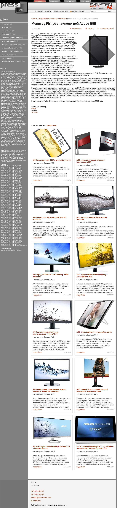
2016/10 (19, 234)
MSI (16, 109)
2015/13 (14, 218)
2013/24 (14, 188)
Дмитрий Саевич (6, 154)
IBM (24, 94)
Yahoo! (17, 139)
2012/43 (14, 178)
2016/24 (8, 238)
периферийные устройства (13, 61)
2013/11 (14, 184)
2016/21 (14, 237)
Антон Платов (18, 151)
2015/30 (19, 224)
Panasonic (10, 116)
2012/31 (14, 174)
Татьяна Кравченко (7, 161)
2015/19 (3, 221)
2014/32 (8, 208)
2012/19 (14, 170)
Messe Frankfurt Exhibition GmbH (10, 104)
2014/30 (19, 207)
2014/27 (3, 207)
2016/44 (3, 246)
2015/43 (3, 230)
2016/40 (3, 244)
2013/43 (8, 196)
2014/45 (14, 213)
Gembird (3, 92)
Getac (13, 92)
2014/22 (19, 204)
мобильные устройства (12, 38)
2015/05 (14, 216)
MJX (23, 106)
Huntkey (3, 144)
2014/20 (8, 204)
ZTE (11, 140)
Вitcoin (3, 141)
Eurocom (3, 87)
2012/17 (3, 170)
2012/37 (3, 177)
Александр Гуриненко (19, 150)
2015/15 (3, 220)
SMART (3, 127)
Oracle (6, 114)
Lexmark (3, 102)
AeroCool (3, 74)
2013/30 (3, 191)
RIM (20, 121)
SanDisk (3, 124)
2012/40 (19, 177)
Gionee (3, 93)
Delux (21, 84)
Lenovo (17, 100)
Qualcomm (4, 121)
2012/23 (14, 171)
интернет (7, 27)
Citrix (6, 82)
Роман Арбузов (13, 158)
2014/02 (3, 198)
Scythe (10, 124)
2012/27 (14, 173)
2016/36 (3, 243)
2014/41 (14, 211)
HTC (16, 94)
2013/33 (19, 191)
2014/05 (19, 198)
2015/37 (14, 227)
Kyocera (19, 99)
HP (14, 94)
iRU (10, 97)
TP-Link (16, 131)
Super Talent (11, 129)
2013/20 (19, 187)
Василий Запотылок (7, 153)
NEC (2, 110)
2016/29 (8, 240)
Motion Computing (6, 107)
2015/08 (8, 217)
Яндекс (8, 143)
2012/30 (8, 174)
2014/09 (19, 200)
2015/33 (14, 226)
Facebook (13, 87)
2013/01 (3, 181)
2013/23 (8, 188)
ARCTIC (8, 77)
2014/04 (14, 198)
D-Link (3, 84)
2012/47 (14, 180)
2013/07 (14, 183)
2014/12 (14, 201)
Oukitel (18, 114)
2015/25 (14, 223)
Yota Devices (23, 139)
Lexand (22, 100)
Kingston (10, 99)
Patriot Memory (17, 116)
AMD (7, 76)
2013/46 (3, 197)
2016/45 (8, 246)
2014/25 (14, 206)
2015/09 (14, 217)
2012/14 (8, 168)
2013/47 (8, 197)
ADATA (11, 73)
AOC (16, 76)
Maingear (19, 103)
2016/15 (3, 237)
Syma (20, 129)
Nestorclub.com (61, 505)
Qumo (9, 121)
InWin (14, 96)
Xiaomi (7, 139)
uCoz (10, 133)
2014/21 (14, 204)
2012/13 (3, 168)
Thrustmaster (5, 131)
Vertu (8, 134)
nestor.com (40, 1)
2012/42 (8, 178)
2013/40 (14, 194)
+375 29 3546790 (37, 494)
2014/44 (8, 213)
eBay (10, 86)
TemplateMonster (12, 130)
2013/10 (8, 184)
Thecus (23, 130)
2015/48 (8, 231)
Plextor (19, 117)
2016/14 (19, 236)
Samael (7, 150)
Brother (15, 80)
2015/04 (8, 216)
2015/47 (3, 231)
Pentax (24, 116)
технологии (8, 58)
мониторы (63, 18)
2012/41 (3, 178)
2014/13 (19, 201)
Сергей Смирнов (21, 160)
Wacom (6, 136)
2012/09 (3, 167)
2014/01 (19, 197)
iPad (24, 96)
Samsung (23, 123)
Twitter (3, 133)
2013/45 (19, 196)
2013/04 (19, 181)
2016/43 (19, 244)
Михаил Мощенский (15, 157)
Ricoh (16, 121)
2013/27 (8, 190)
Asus (20, 77)
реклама (19, 250)
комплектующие (10, 41)
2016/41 (8, 244)
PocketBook (4, 119)
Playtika (3, 143)
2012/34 (8, 176)
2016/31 (19, 240)
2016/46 (14, 246)
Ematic (18, 86)
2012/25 (3, 173)
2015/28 (8, 224)
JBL (20, 97)
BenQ (16, 79)
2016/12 (8, 236)
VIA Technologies (15, 134)
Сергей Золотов (10, 160)
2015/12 (8, 218)
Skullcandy (12, 126)
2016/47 (19, 246)
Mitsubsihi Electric (16, 106)
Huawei (20, 94)
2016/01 (14, 231)
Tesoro (9, 146)
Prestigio (3, 120)
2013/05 (3, 183)
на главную (39, 11)
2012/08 (19, 166)
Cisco (2, 82)
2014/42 (19, 211)
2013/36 (14, 193)
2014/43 (3, 213)
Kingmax (13, 144)
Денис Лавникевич (20, 153)
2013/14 (8, 186)
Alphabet (22, 74)
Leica (13, 100)
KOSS (14, 99)
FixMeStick (19, 87)
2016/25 (14, 238)
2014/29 (14, 207)
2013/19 (14, 187)
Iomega (18, 96)
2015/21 (14, 221)
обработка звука (9, 55)
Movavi (3, 109)
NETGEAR (4, 146)
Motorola (14, 107)
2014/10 (3, 201)
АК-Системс (21, 140)
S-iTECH (18, 123)
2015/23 (3, 223)
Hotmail (10, 94)
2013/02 (8, 181)
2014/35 (3, 210)
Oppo (2, 114)
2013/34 (3, 193)
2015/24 (8, 223)
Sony (7, 127)
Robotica (3, 123)
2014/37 (14, 210)
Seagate (15, 124)
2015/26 (19, 223)
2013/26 (3, 190)
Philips (3, 117)
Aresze (18, 143)
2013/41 (19, 194)
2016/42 (14, 244)
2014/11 (8, 201)
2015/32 (8, 226)
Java (17, 97)
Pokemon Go (11, 119)
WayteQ (11, 136)
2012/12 (19, 167)
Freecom (15, 89)
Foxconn (10, 89)
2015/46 (19, 230)
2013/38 (3, 194)
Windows (13, 137)
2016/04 (8, 233)
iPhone (3, 97)
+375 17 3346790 (37, 491)
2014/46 (19, 213)
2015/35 (3, 227)
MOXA (8, 109)
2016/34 (14, 241)
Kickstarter (4, 99)
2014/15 (8, 203)
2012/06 (8, 166)
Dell (18, 84)
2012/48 (19, 180)
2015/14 (19, 218)
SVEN (17, 129)
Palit (5, 116)
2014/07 (8, 200)
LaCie (23, 99)
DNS (7, 86)
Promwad (18, 120)
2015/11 (3, 218)
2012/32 (19, 174)
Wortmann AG (21, 137)
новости (48, 11)
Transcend (22, 131)
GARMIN (8, 90)
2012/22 (8, 171)
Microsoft (8, 106)
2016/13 (14, 236)
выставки (4, 250)
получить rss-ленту (77, 11)
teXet (18, 130)
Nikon (11, 110)
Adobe (15, 73)
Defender (13, 84)
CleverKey (11, 82)
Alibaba (17, 74)
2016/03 (3, 233)
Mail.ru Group (12, 103)
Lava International (6, 100)
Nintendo (16, 110)
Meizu (24, 103)
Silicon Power (4, 126)
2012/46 (8, 180)
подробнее (37, 180)
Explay (8, 87)
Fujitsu (3, 90)
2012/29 (3, 174)
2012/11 (14, 167)
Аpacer (15, 140)
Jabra (13, 97)
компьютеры (8, 34)
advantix (19, 73)
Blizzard (10, 80)
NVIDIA (12, 112)
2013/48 (14, 197)
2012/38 (8, 177)
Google (12, 93)
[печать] (89, 28)
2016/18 (8, 237)
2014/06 (3, 200)
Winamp (8, 137)
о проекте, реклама (61, 11)
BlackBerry (4, 80)
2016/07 (3, 234)
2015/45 (14, 230)
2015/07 (3, 217)
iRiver (7, 97)
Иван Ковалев (16, 154)
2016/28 (3, 240)
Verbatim (3, 134)
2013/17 (3, 187)
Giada (17, 92)
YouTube (3, 140)
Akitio (8, 74)
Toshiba (11, 131)
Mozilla (12, 109)
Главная (34, 18)
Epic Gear (23, 143)
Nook (8, 112)
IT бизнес (7, 24)
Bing (19, 79)
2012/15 (14, 168)
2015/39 (3, 228)
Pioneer (8, 117)
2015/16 (8, 220)
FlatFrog (3, 89)
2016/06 (19, 233)
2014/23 (3, 206)
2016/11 (3, 236)
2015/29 (14, 224)
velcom (21, 133)
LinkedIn (11, 102)
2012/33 (3, 176)
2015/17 (14, 220)
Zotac (8, 140)
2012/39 (14, 177)
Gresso (24, 93)
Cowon (19, 83)
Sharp (19, 124)
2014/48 (8, 214)
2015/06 (19, 216)
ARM (12, 77)
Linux (15, 102)
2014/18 (19, 203)
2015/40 (8, 228)
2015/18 (19, 220)
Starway (19, 127)
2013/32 (14, 191)
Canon (19, 80)
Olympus (7, 113)
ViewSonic (23, 134)
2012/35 (14, 176)
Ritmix (23, 121)
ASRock (16, 77)
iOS (22, 96)
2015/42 (19, 228)
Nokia (21, 110)
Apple (19, 76)
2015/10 (19, 217)
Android (12, 76)
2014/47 (3, 214)
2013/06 (8, 183)
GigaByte (21, 92)
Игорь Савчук (9, 156)
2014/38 (19, 210)
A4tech (3, 73)
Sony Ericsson (12, 127)
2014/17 (14, 203)
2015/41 (14, 228)
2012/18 (8, 170)
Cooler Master (9, 83)
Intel (11, 96)
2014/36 (8, 210)
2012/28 (19, 173)
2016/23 (3, 238)
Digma (3, 86)
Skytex (21, 126)
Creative (23, 83)
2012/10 (8, 167)
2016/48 (24, 246)
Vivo (2, 136)
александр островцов (7, 151)
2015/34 (19, 226)
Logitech (20, 102)
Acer (7, 73)
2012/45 (3, 180)
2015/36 (8, 227)
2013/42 (3, 196)
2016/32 (3, 241)
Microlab (23, 104)
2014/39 (3, 211)
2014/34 (19, 208)
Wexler (25, 136)
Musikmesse (21, 109)
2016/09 (14, 234)
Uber (7, 133)
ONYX (12, 113)
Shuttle (23, 124)
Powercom (23, 119)
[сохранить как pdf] (106, 28)
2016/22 (19, 237)
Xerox (2, 139)
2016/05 (14, 233)
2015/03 (3, 216)
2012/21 (3, 171)
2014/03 (8, 198)
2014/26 (19, 206)
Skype (17, 126)
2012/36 (19, 176)
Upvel (14, 133)
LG (7, 102)
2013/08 (19, 183)
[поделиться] (75, 28)
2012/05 (3, 166)
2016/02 (19, 231)
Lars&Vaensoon (20, 144)
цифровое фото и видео (12, 51)
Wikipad (3, 137)
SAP (7, 124)
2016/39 (19, 243)
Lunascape (4, 103)
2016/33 (8, 241)
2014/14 (3, 203)
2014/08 (14, 200)
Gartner (13, 90)
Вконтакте (9, 141)
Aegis (24, 73)
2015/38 (19, 227)
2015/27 (3, 224)
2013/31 (8, 191)
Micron (3, 106)
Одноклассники (20, 141)
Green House (18, 93)
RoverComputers (11, 123)
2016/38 (14, 243)
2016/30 (14, 240)
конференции (12, 250)
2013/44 (14, 196)
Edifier (13, 86)
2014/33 (14, 208)
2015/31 (3, 226)
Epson (22, 86)
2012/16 (19, 168)
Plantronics (13, 117)
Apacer (13, 143)
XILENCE (11, 139)
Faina (2, 150)
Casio (23, 80)
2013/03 (14, 181)
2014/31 (3, 208)
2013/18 (8, 187)
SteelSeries (4, 129)
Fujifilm (21, 89)
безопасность (8, 31)
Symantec (3, 130)
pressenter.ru (36, 501)
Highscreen (4, 94)
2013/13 (3, 186)
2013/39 (8, 194)
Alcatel (12, 74)
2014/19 (3, 204)
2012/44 (19, 178)
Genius (9, 92)
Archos (3, 77)
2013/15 (14, 186)
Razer (13, 121)
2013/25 (19, 188)
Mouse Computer (22, 107)
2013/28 (14, 190)
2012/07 (14, 166)
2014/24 (8, 206)
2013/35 (8, 193)
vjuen (11, 150)
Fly (7, 89)
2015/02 (19, 214)
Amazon (3, 76)
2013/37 (19, 193)
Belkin (12, 79)
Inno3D (8, 144)
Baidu (8, 79)
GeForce (22, 90)
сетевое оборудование (12, 48)
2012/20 (19, 170)
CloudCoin (17, 82)
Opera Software (19, 113)
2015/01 (14, 214)
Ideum (3, 96)
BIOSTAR (23, 79)
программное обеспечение (13, 44)
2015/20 (8, 221)
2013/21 (3, 188)
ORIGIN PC (12, 114)
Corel (15, 83)
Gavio (17, 90)
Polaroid (18, 119)
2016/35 (19, 241)
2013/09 (3, 184)
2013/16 (19, 186)
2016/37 (8, 243)
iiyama (7, 96)
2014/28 (8, 207)
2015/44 (8, 230)
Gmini (7, 93)
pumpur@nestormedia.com (41, 497)
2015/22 (19, 221)
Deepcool (8, 84)
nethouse (6, 110)
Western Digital (18, 136)
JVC (23, 97)
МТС (13, 141)
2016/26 (19, 238)
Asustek (3, 79)
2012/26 (8, 173)
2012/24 (19, 171)
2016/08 (8, 234)
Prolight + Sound (11, 120)
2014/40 (8, 211)
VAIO (17, 133)
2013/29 (19, 190)
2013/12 (19, 184)
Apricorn (24, 76)
